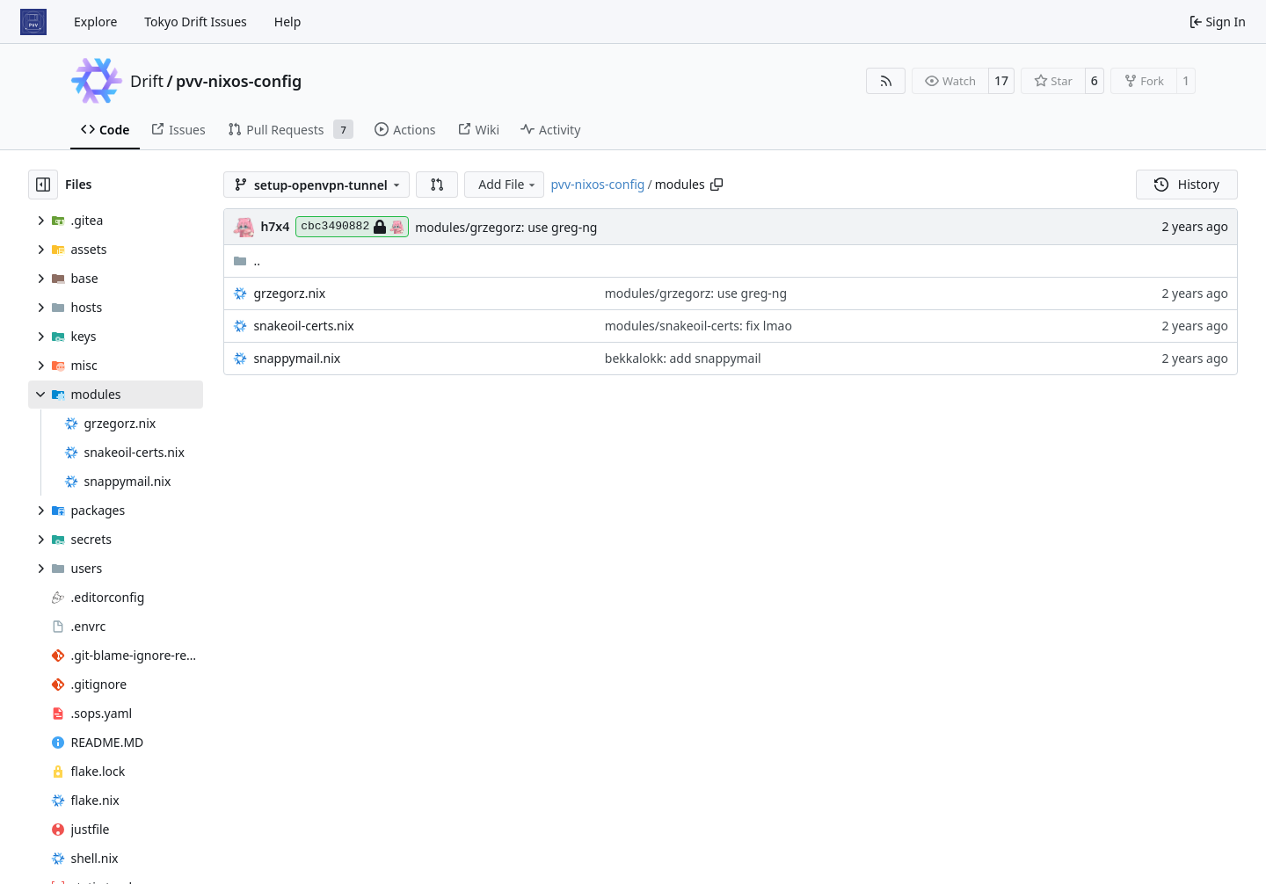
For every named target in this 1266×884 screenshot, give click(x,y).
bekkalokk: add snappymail (683, 358)
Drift (147, 81)
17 (1001, 80)
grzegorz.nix (289, 293)
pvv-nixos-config (239, 81)
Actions (405, 129)
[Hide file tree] (43, 184)
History (1186, 184)
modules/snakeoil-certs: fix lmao (698, 325)
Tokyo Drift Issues (195, 21)
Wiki (478, 129)
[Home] (33, 22)
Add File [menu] (508, 184)
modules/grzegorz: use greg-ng (506, 227)
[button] (437, 184)
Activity (550, 129)
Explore (95, 21)
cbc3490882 (352, 226)
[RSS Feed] (886, 81)
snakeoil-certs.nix (303, 325)
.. (246, 260)
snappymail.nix (296, 358)
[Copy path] (716, 184)
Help (288, 21)
